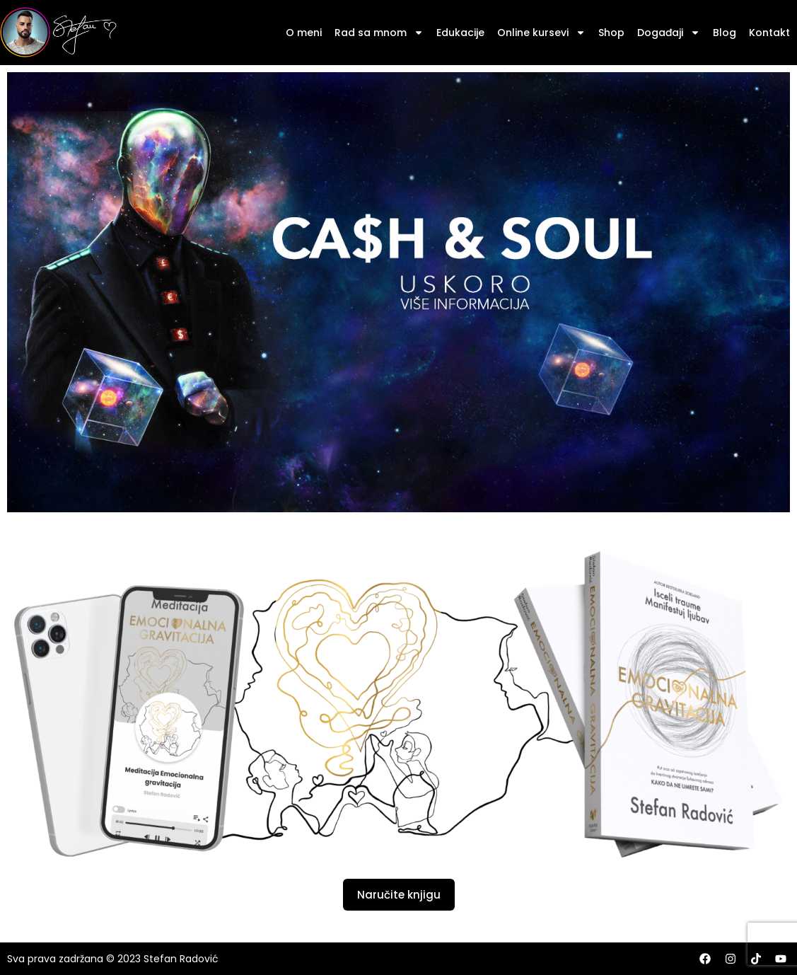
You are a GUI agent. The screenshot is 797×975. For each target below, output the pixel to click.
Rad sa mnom (379, 32)
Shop (611, 32)
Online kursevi (541, 32)
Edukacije (460, 32)
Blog (724, 32)
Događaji (668, 32)
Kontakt (769, 32)
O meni (304, 32)
